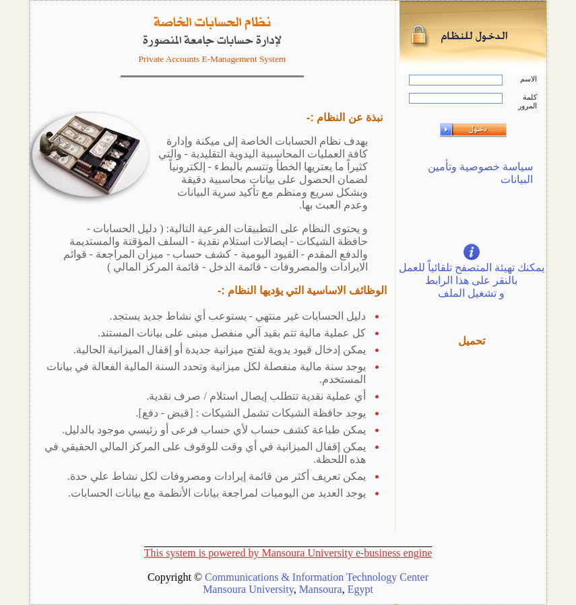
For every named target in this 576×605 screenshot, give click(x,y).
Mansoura (320, 589)
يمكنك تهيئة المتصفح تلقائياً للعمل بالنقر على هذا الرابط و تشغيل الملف (471, 280)
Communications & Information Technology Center (316, 577)
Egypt (360, 589)
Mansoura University (248, 589)
